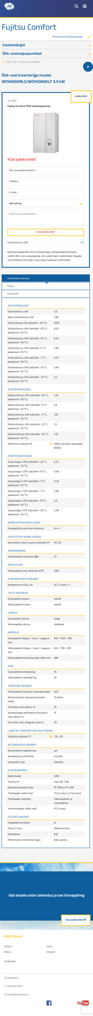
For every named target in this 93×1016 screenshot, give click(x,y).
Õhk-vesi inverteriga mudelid (23, 62)
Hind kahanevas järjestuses (67, 37)
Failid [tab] (10, 286)
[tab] (46, 45)
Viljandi (50, 952)
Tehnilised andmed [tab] (18, 278)
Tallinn (8, 947)
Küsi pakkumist (76, 920)
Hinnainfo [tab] (12, 294)
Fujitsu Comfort (29, 28)
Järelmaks (10, 961)
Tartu (49, 947)
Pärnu (7, 952)
